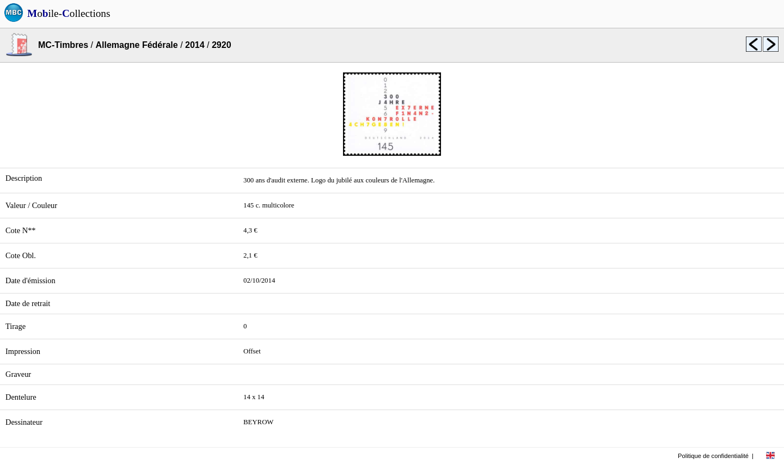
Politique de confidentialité (713, 456)
